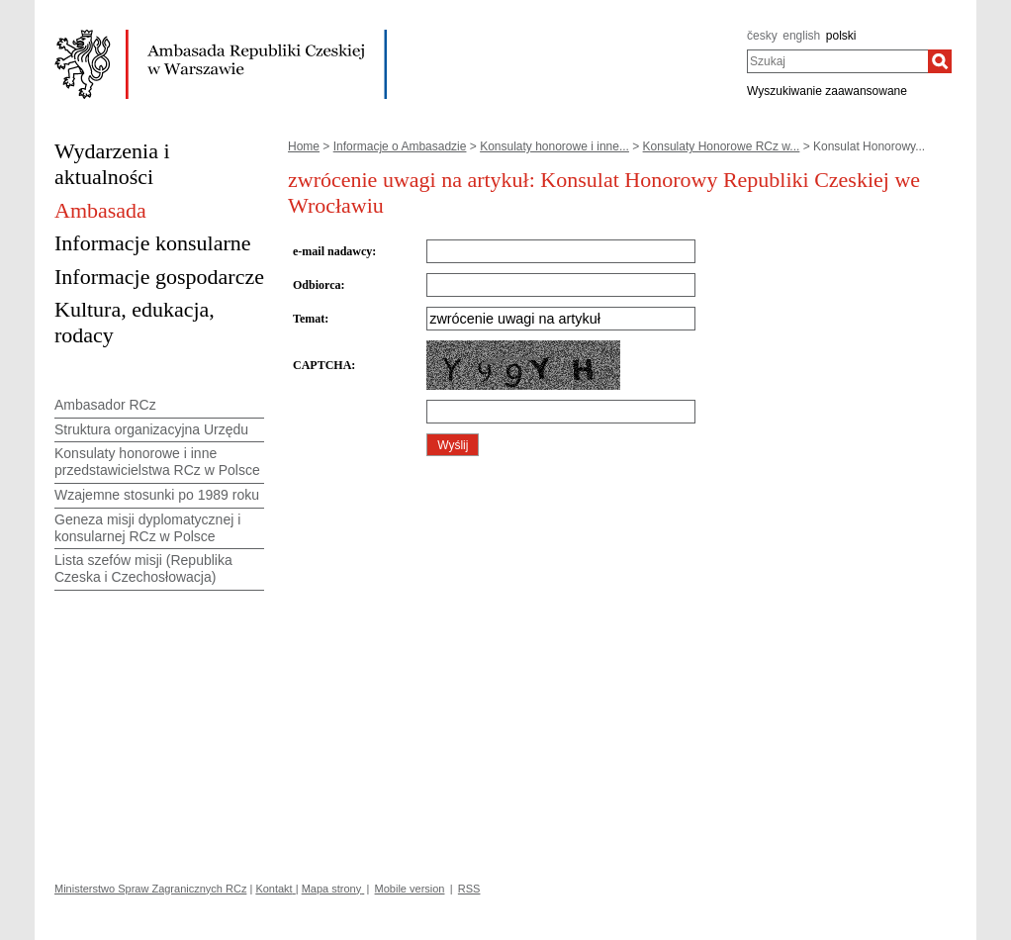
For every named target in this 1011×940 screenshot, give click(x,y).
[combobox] (837, 61)
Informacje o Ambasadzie (400, 146)
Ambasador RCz (105, 405)
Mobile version (410, 888)
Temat (308, 319)
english (801, 36)
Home (304, 146)
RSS (469, 888)
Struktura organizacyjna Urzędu (151, 429)
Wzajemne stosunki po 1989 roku (156, 495)
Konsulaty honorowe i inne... (554, 146)
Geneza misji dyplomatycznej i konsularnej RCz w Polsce (147, 528)
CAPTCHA (322, 365)
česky (762, 36)
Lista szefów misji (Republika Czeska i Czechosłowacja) (143, 568)
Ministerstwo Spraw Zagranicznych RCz (150, 888)
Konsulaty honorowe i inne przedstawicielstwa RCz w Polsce (157, 461)
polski (841, 36)
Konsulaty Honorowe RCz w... (721, 146)
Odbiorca (316, 285)
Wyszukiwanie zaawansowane (827, 91)
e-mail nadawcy (332, 251)
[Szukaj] (940, 61)
